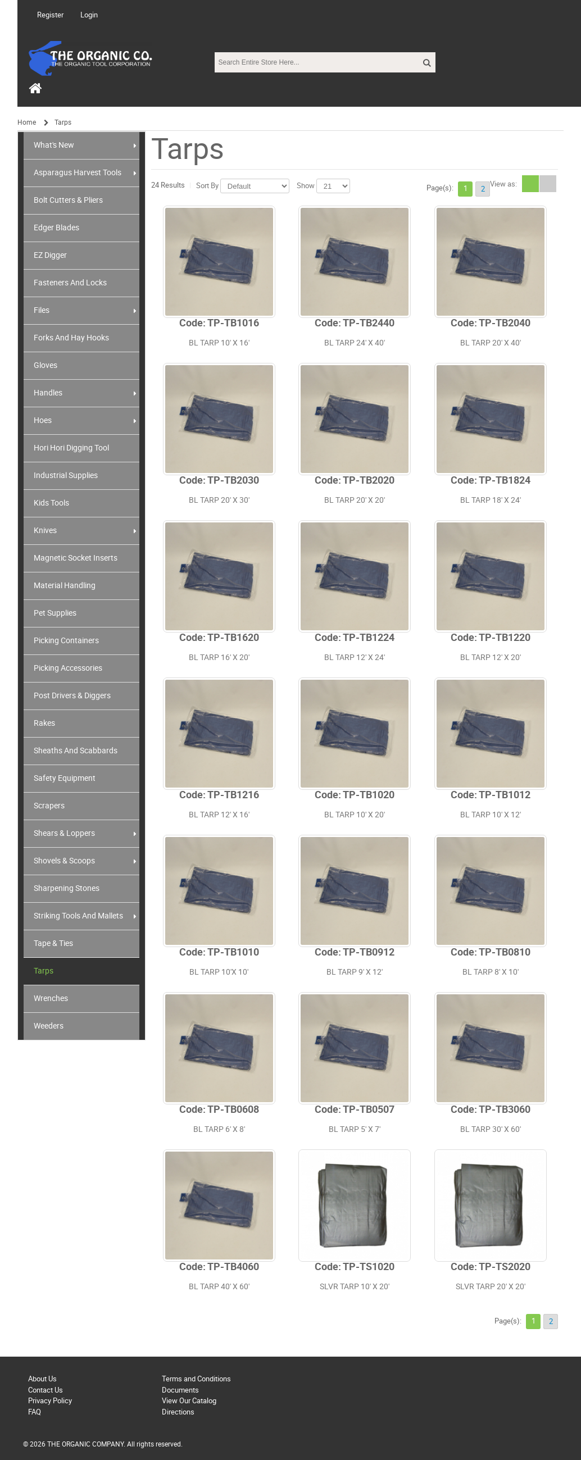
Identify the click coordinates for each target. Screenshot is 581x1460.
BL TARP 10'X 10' (218, 972)
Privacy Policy (50, 1401)
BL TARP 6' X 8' (219, 1129)
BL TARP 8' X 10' (490, 972)
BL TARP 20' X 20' (354, 500)
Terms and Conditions (196, 1379)
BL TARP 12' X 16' (219, 815)
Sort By (207, 185)
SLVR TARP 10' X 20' (354, 1286)
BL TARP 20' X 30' (219, 500)
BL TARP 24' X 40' (354, 343)
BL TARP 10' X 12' (490, 815)
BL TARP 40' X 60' (219, 1286)
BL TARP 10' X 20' (354, 815)
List (547, 183)
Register (50, 15)
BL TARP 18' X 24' (490, 500)
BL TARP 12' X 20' (490, 657)
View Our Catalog (189, 1401)
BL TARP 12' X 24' (354, 657)
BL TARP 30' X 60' (490, 1129)
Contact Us (45, 1390)
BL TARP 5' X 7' (354, 1129)
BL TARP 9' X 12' (354, 972)
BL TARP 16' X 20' (219, 657)
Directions (178, 1412)
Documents (180, 1390)
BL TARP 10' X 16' (219, 343)
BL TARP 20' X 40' (490, 343)
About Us (42, 1379)
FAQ (34, 1412)
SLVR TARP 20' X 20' (490, 1286)
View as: (503, 184)
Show (306, 185)
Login (89, 15)
